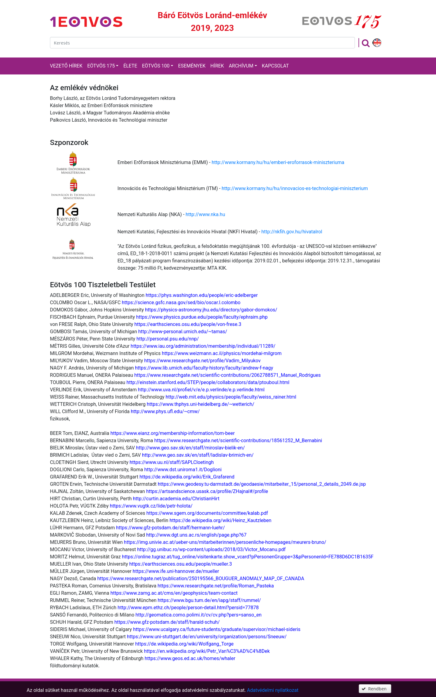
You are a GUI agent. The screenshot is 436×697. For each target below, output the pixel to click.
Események (192, 66)
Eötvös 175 (101, 66)
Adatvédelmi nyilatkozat (273, 690)
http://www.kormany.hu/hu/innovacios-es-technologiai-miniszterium (295, 188)
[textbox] (202, 42)
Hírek (217, 66)
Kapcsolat (275, 66)
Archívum (241, 66)
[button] (375, 688)
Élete (130, 66)
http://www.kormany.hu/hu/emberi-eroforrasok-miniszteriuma (278, 162)
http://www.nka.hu (205, 214)
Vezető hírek (66, 66)
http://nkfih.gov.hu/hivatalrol (291, 232)
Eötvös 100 (156, 66)
